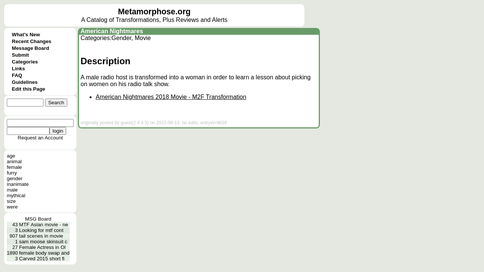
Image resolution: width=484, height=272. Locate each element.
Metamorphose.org (154, 11)
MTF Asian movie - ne (43, 224)
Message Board (30, 48)
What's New (26, 34)
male (12, 190)
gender (15, 178)
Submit (20, 55)
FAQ (17, 75)
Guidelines (24, 82)
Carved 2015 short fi (42, 258)
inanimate (18, 184)
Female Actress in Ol (42, 247)
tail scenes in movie (41, 236)
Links (18, 68)
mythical (16, 195)
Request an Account (40, 138)
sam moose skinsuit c (43, 241)
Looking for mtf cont (41, 230)
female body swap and (44, 253)
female (14, 167)
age (11, 156)
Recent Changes (31, 41)
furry (12, 173)
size (11, 201)
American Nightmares (112, 31)
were (12, 207)
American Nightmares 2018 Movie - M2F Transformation (171, 97)
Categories (25, 62)
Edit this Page (28, 89)
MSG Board (38, 219)
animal (14, 161)
